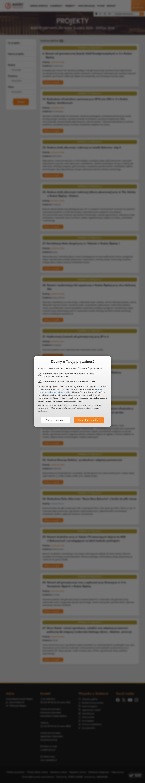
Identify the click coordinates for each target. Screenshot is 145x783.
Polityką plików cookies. (60, 392)
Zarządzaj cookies (56, 420)
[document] (72, 391)
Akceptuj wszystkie (88, 420)
